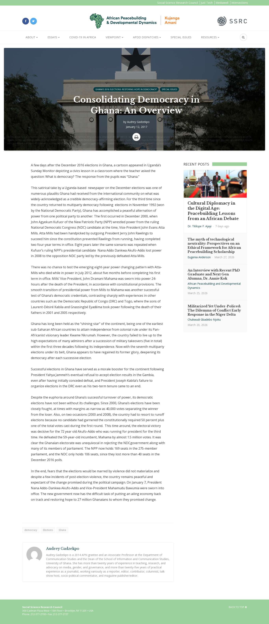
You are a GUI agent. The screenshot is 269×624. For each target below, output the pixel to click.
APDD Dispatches (145, 37)
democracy (30, 530)
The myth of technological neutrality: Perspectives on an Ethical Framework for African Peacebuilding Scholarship (214, 245)
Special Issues (181, 37)
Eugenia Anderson (199, 257)
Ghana (62, 530)
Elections (48, 530)
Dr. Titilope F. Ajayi (199, 226)
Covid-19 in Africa (82, 37)
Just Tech (207, 3)
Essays (52, 37)
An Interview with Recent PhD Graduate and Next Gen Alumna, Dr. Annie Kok (214, 274)
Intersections (239, 3)
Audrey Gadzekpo (138, 122)
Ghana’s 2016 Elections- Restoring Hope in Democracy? (126, 89)
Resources (209, 37)
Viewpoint (113, 37)
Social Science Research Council (177, 3)
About (30, 37)
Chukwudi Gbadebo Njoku (204, 319)
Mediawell (222, 3)
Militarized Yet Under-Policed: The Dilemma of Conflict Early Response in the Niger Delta (214, 310)
